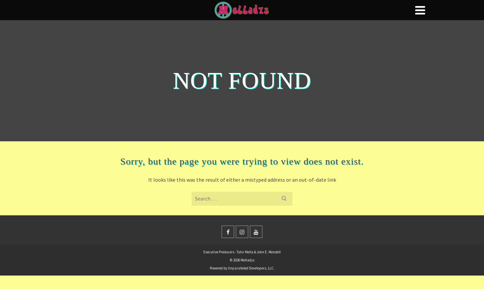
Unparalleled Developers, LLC (251, 268)
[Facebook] (227, 231)
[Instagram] (242, 231)
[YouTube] (256, 231)
